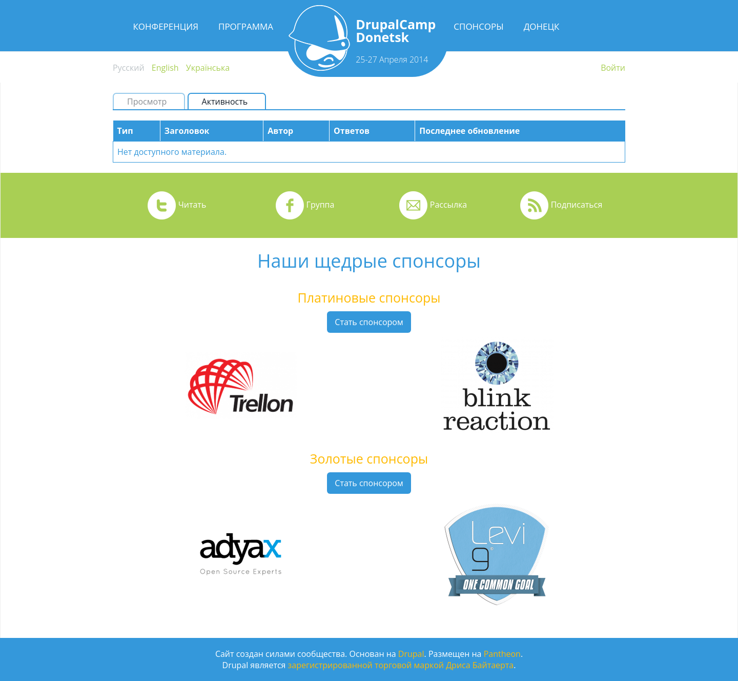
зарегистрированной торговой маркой (366, 665)
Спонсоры (478, 26)
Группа (320, 204)
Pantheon (502, 653)
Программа (245, 26)
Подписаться (577, 204)
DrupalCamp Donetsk (396, 30)
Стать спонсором (369, 322)
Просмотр (147, 101)
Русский (129, 67)
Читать (192, 204)
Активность (229, 101)
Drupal (411, 653)
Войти (613, 67)
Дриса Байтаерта (480, 665)
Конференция (165, 26)
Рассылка (448, 204)
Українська (208, 67)
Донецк (542, 26)
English (165, 67)
